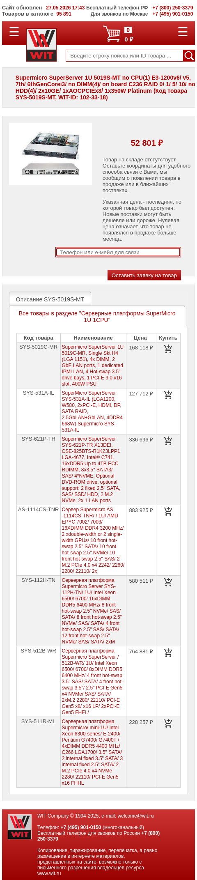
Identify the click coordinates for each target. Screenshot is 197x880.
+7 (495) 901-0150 (80, 827)
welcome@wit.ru (135, 816)
